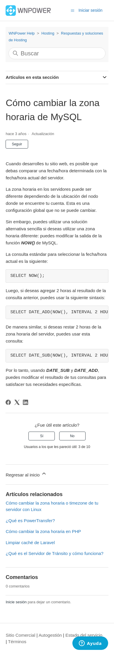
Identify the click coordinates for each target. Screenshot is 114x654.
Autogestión (50, 635)
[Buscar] (56, 53)
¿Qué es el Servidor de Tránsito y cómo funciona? (54, 553)
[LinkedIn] (25, 402)
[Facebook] (8, 402)
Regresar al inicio (26, 474)
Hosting (47, 33)
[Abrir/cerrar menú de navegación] (72, 10)
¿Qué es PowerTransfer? (30, 520)
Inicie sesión (16, 602)
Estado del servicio (83, 635)
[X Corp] (17, 402)
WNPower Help (21, 33)
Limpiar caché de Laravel (30, 542)
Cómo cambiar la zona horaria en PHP (43, 531)
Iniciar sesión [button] (91, 10)
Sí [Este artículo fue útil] (41, 436)
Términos (17, 641)
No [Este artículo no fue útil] (72, 436)
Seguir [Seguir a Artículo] (17, 144)
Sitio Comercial (20, 635)
